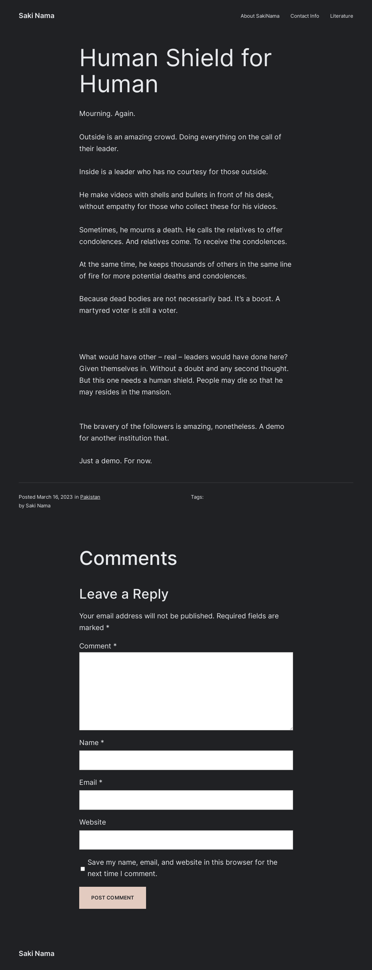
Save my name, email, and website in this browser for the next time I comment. (182, 868)
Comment (98, 646)
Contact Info (304, 16)
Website (92, 822)
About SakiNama (260, 16)
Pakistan (90, 497)
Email (91, 782)
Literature (341, 16)
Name (91, 742)
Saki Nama (36, 15)
